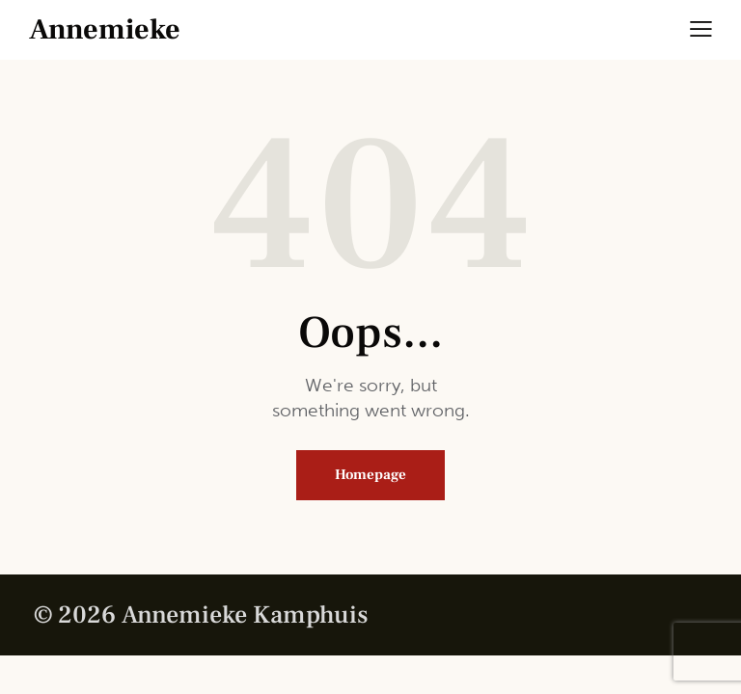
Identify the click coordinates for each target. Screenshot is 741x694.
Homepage (370, 475)
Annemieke (104, 30)
